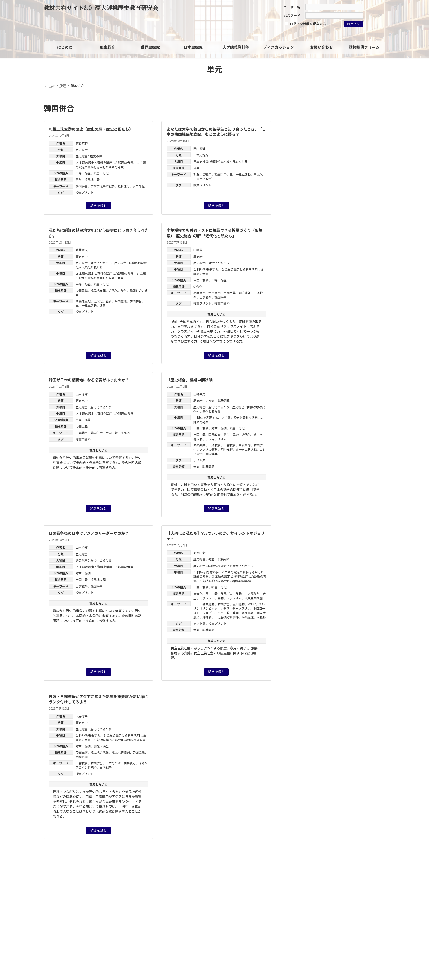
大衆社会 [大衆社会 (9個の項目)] (307, 337)
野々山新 (199, 553)
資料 (298, 212)
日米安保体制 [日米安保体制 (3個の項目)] (307, 358)
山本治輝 (82, 394)
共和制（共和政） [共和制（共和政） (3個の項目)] (311, 323)
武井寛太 (82, 250)
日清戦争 (214, 445)
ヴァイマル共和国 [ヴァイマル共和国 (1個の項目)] (364, 309)
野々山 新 (338, 441)
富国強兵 (211, 454)
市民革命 (214, 293)
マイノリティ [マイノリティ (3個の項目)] (332, 302)
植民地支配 (98, 290)
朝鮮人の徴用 (202, 174)
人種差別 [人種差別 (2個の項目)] (340, 316)
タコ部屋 (139, 186)
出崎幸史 (199, 394)
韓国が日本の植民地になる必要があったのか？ (89, 380)
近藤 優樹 (365, 564)
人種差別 (254, 593)
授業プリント (85, 192)
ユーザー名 (292, 7)
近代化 (113, 290)
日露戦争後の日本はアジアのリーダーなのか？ (89, 533)
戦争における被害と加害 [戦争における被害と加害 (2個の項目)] (315, 352)
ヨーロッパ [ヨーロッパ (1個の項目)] (361, 303)
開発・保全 (101, 746)
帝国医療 (82, 752)
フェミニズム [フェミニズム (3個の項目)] (335, 296)
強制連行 (124, 186)
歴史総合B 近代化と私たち (93, 263)
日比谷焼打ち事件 (227, 617)
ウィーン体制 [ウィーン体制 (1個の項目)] (302, 281)
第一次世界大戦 (246, 449)
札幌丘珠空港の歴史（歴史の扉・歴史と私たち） (91, 129)
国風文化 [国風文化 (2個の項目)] (323, 331)
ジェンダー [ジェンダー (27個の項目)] (318, 287)
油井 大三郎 (351, 528)
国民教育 (214, 434)
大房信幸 (82, 716)
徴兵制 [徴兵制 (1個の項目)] (311, 345)
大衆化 (197, 593)
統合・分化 (101, 173)
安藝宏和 (82, 143)
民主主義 (211, 593)
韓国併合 (82, 186)
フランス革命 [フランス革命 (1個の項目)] (366, 296)
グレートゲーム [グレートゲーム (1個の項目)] (329, 281)
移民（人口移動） (233, 593)
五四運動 (239, 604)
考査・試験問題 (219, 400)
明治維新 (245, 293)
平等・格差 (83, 173)
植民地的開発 (121, 752)
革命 (236, 434)
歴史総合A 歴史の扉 (89, 156)
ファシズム (234, 598)
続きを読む (98, 206)
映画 (236, 613)
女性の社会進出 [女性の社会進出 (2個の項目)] (361, 338)
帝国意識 (82, 290)
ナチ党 (224, 608)
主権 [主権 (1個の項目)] (321, 316)
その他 (300, 247)
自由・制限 (200, 280)
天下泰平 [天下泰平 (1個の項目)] (334, 338)
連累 (196, 168)
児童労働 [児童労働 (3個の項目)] (365, 316)
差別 (79, 179)
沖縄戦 (206, 617)
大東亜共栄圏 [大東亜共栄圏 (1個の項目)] (347, 331)
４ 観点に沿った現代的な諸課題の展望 (225, 581)
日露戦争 (205, 297)
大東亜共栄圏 (254, 598)
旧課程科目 (304, 235)
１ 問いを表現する (205, 269)
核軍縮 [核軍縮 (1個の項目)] (346, 359)
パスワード (292, 15)
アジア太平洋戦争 (103, 186)
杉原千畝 (224, 613)
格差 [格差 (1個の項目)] (361, 359)
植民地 (125, 433)
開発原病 (82, 757)
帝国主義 (230, 293)
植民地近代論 (100, 752)
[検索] (369, 109)
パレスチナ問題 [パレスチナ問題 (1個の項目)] (304, 296)
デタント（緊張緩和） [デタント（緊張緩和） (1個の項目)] (366, 289)
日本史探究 (200, 155)
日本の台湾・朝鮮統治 (121, 763)
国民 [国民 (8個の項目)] (301, 330)
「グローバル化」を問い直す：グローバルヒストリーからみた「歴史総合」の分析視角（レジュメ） (345, 478)
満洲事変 (248, 613)
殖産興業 (199, 445)
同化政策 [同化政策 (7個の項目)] (349, 323)
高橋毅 (347, 485)
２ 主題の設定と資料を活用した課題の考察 (104, 162)
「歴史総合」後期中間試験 (190, 380)
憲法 (227, 434)
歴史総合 (82, 150)
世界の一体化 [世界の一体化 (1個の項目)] (302, 316)
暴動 (221, 598)
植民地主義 (92, 179)
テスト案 (199, 460)
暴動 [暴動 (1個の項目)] (331, 359)
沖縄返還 (248, 617)
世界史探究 (304, 200)
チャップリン (241, 608)
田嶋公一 (199, 250)
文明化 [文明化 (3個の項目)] (351, 352)
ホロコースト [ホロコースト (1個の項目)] (302, 303)
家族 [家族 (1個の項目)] (296, 345)
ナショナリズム (216, 439)
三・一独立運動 (240, 174)
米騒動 (261, 617)
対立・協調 (219, 428)
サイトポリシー (60, 878)
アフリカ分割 (208, 449)
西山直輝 (199, 149)
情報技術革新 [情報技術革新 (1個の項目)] (332, 345)
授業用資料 (222, 303)
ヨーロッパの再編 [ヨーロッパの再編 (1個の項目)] (305, 309)
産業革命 (199, 293)
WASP (252, 604)
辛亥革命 (245, 445)
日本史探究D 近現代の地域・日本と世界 (220, 161)
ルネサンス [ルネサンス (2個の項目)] (334, 309)
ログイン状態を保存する (305, 24)
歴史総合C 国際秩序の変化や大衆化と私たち (223, 566)
